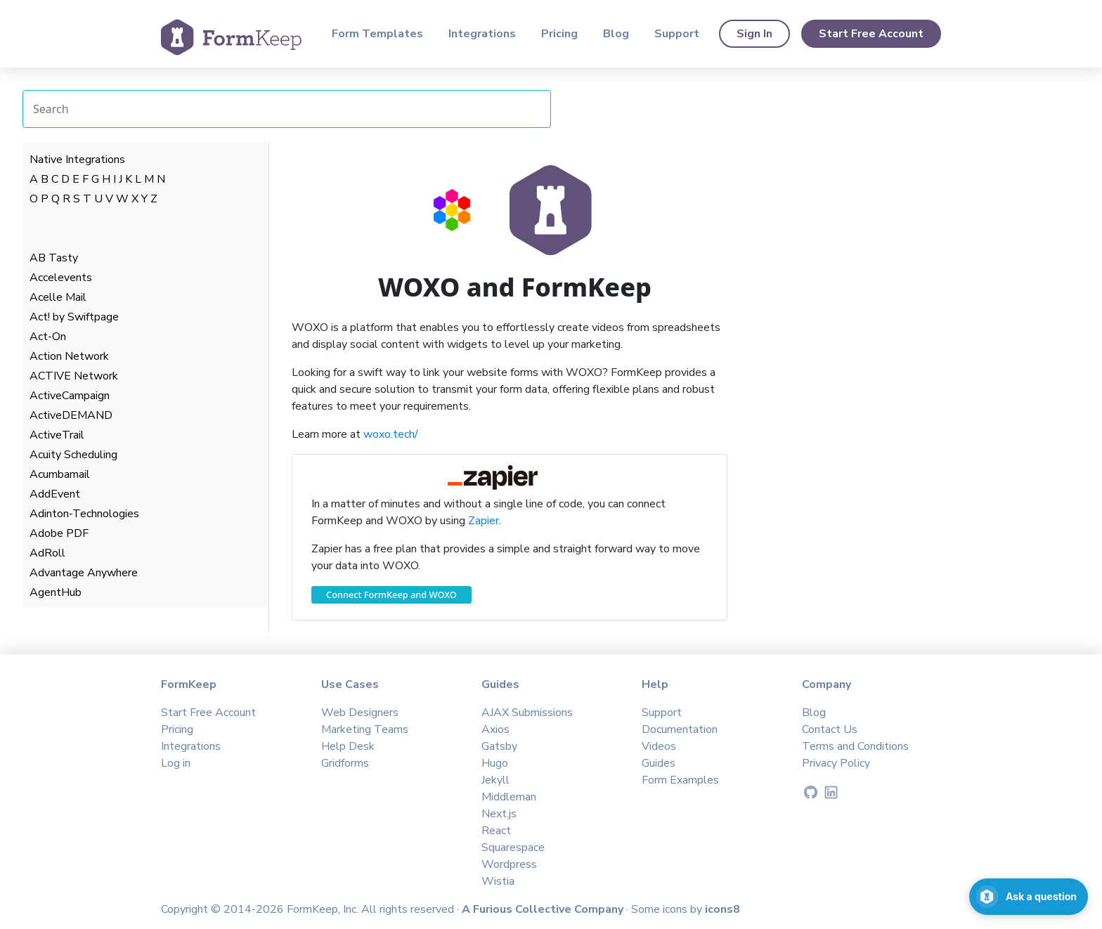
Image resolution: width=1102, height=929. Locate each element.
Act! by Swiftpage (74, 317)
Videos (659, 746)
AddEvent (55, 494)
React (496, 830)
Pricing (559, 33)
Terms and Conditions (855, 746)
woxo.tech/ (390, 434)
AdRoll (47, 553)
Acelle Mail (58, 297)
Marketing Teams (364, 729)
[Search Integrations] (286, 109)
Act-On (48, 336)
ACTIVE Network (74, 376)
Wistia (497, 881)
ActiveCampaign (70, 395)
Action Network (69, 356)
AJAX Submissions (527, 712)
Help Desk (348, 746)
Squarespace (513, 847)
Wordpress (509, 864)
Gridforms (345, 763)
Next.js (499, 813)
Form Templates (377, 33)
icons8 (722, 909)
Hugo (494, 763)
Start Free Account (871, 33)
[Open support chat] (1028, 896)
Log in (175, 763)
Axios (495, 729)
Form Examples (680, 780)
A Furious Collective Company (544, 909)
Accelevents (61, 277)
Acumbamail (60, 474)
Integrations (482, 33)
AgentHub (56, 592)
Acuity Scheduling (73, 454)
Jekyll (495, 780)
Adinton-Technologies (84, 513)
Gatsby (499, 746)
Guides (658, 763)
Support (676, 33)
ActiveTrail (57, 435)
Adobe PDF (59, 533)
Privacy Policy (836, 763)
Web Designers (359, 712)
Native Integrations (77, 159)
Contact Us (829, 729)
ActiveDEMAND (71, 415)
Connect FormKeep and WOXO (391, 594)
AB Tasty (54, 258)
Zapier (483, 520)
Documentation (680, 729)
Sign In (754, 33)
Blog (616, 33)
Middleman (508, 797)
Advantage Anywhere (84, 572)
